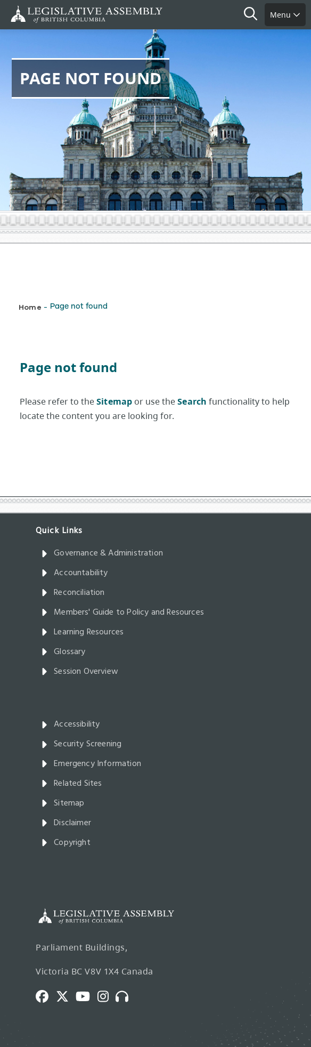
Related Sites (71, 784)
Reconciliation (73, 593)
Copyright (66, 843)
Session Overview (79, 672)
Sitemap (62, 803)
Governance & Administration (102, 553)
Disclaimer (66, 823)
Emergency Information (91, 764)
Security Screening (81, 744)
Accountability (74, 573)
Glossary (63, 652)
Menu (285, 15)
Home (30, 306)
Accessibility (70, 724)
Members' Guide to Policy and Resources (122, 612)
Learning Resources (82, 632)
